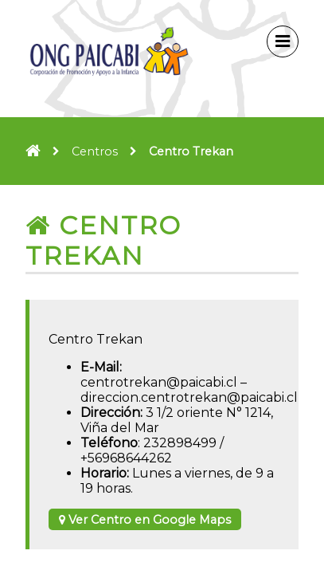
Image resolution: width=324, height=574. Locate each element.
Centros (95, 151)
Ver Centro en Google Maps (145, 520)
